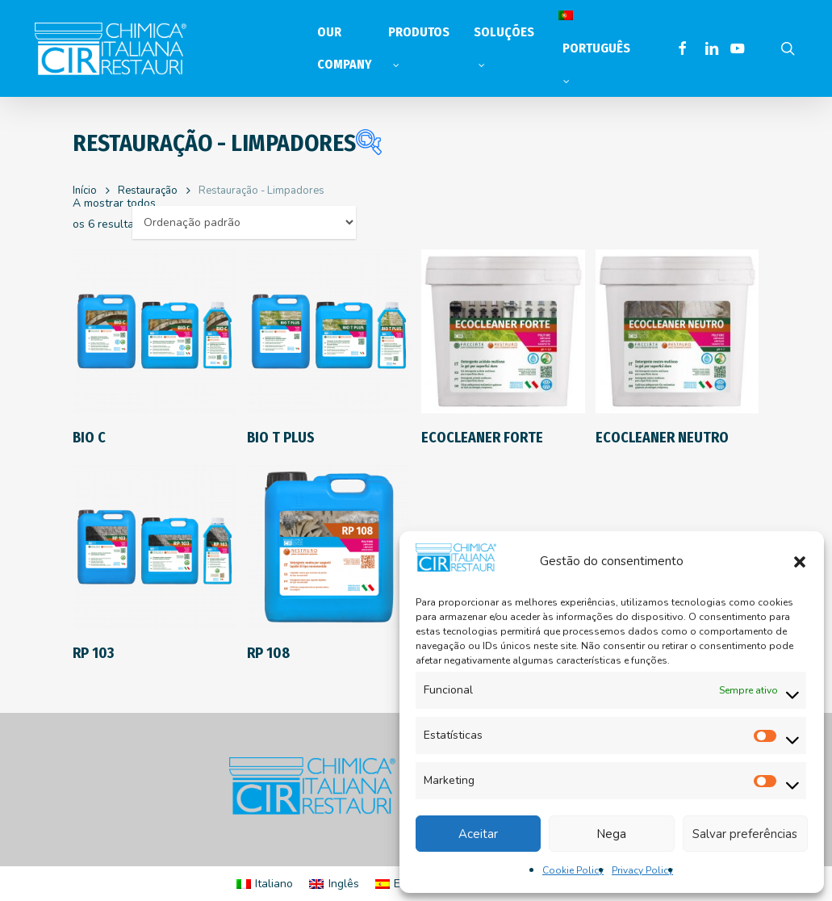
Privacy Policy (642, 870)
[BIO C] (154, 331)
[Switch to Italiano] (265, 884)
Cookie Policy (573, 870)
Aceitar (478, 834)
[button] (800, 561)
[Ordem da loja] (244, 222)
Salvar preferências (744, 834)
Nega (611, 834)
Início (85, 190)
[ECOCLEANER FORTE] (503, 331)
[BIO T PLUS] (329, 331)
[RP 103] (154, 547)
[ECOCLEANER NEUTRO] (677, 331)
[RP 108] (329, 547)
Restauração (148, 190)
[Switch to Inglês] (334, 884)
